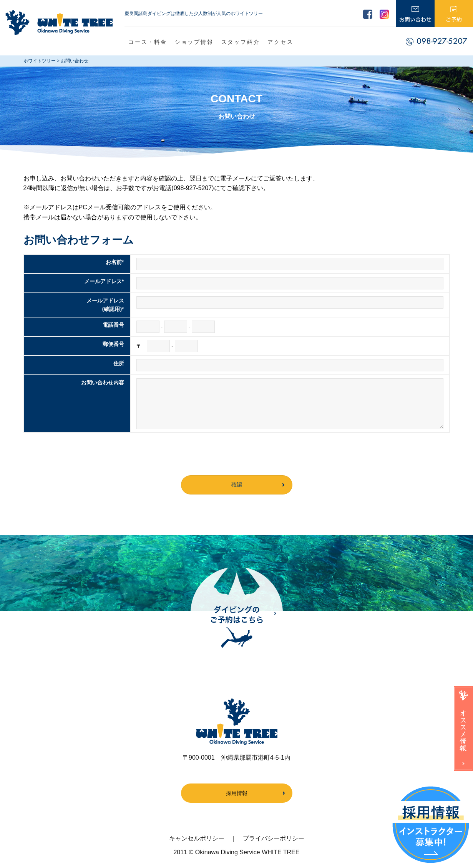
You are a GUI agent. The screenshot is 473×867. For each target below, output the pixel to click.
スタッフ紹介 (240, 42)
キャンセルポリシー (196, 838)
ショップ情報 (194, 42)
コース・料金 (147, 42)
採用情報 (236, 793)
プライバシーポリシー (273, 838)
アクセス (280, 42)
